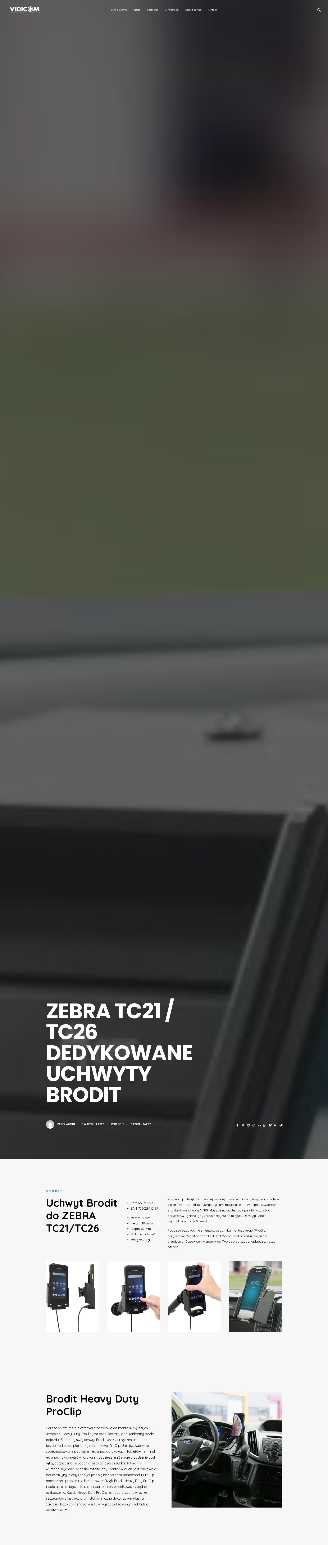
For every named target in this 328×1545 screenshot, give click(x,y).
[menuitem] (119, 10)
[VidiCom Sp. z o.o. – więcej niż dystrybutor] (22, 10)
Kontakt (212, 9)
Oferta (137, 9)
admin (70, 1124)
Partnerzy (153, 9)
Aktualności (172, 9)
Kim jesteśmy (119, 9)
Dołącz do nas (193, 9)
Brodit (119, 1124)
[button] (319, 10)
